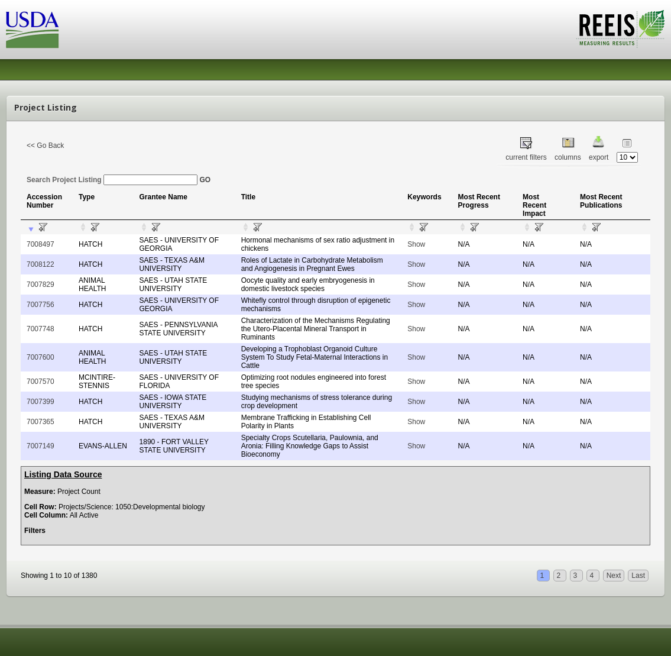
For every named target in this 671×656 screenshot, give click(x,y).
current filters (525, 157)
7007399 (40, 402)
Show (416, 244)
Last (638, 575)
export (598, 157)
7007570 (40, 381)
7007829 (40, 284)
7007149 (40, 446)
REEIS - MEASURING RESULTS (620, 29)
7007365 (40, 422)
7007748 (40, 329)
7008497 (40, 244)
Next (614, 575)
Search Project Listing (112, 180)
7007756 (40, 304)
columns (568, 157)
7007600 (40, 357)
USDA (32, 30)
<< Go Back (45, 145)
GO (204, 180)
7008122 (40, 264)
